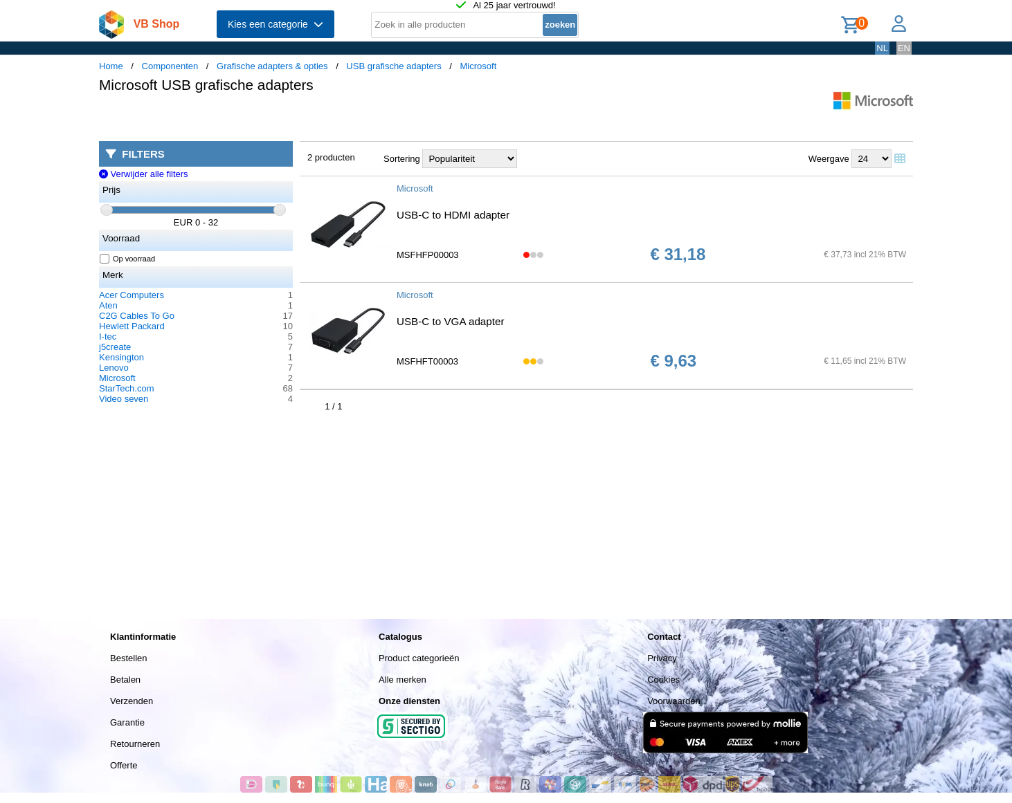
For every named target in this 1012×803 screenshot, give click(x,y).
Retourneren (135, 744)
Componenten (170, 66)
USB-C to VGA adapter (450, 321)
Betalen (125, 679)
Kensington (121, 357)
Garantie (127, 722)
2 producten (331, 157)
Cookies (663, 679)
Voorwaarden (674, 701)
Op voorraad (127, 259)
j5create (115, 347)
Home (111, 66)
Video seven (123, 399)
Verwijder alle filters (143, 174)
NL (882, 48)
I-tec (107, 336)
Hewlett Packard (132, 326)
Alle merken (402, 679)
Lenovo (114, 367)
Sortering (401, 159)
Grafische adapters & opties (272, 66)
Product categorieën (419, 658)
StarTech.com (126, 388)
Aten (108, 305)
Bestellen (128, 658)
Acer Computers (131, 295)
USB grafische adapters (393, 66)
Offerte (124, 765)
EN (904, 48)
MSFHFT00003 (427, 361)
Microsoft (478, 66)
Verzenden (131, 701)
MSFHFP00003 (428, 255)
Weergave (828, 159)
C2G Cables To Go (136, 316)
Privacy (662, 658)
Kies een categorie (275, 24)
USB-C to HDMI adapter (453, 215)
